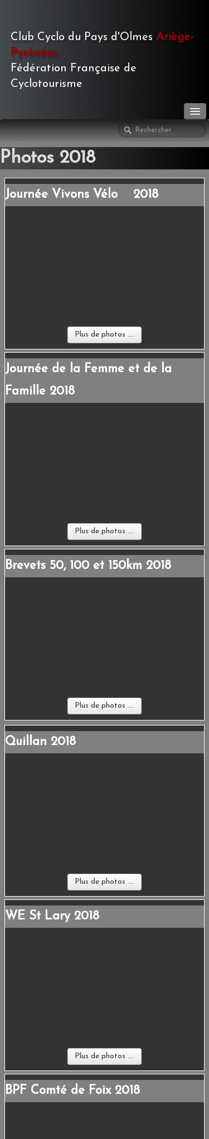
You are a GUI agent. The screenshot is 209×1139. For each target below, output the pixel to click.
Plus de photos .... (104, 256)
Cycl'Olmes (43, 938)
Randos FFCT (50, 894)
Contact (22, 822)
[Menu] (195, 111)
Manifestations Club (64, 877)
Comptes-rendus (55, 926)
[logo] (104, 58)
